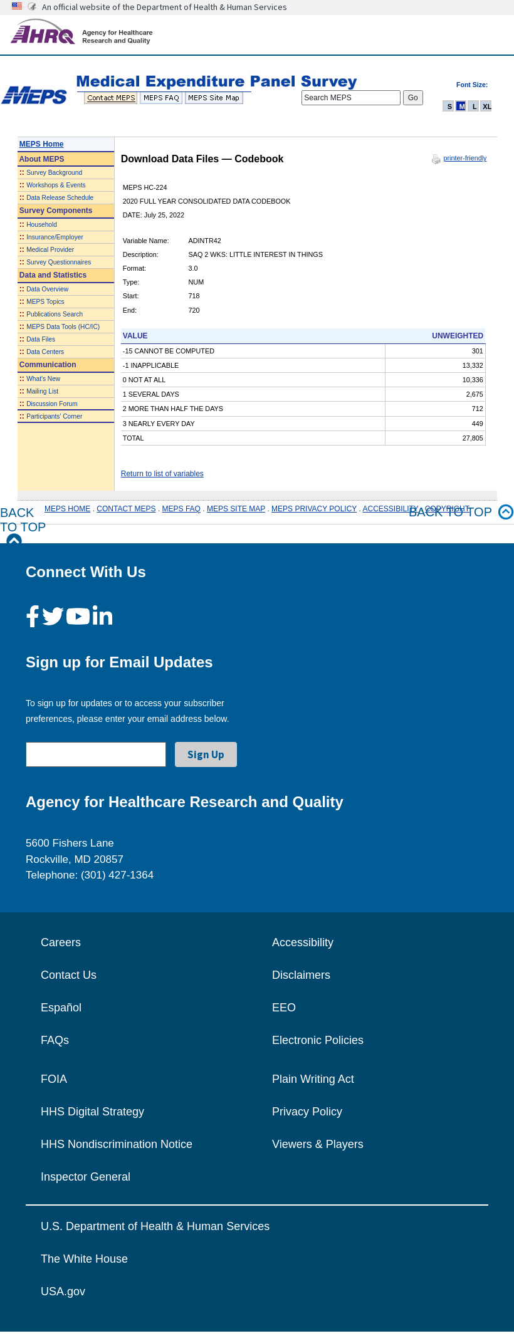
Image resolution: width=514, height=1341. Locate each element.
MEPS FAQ (181, 508)
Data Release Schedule (59, 197)
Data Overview (47, 289)
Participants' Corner (54, 416)
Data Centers (45, 351)
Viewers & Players (318, 1144)
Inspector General (85, 1177)
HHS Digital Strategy (92, 1111)
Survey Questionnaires (58, 262)
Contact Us (69, 975)
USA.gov (63, 1291)
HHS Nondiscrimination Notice (116, 1144)
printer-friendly (464, 158)
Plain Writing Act (313, 1079)
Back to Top (23, 527)
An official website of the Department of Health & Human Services (164, 7)
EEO (284, 1007)
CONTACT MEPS (126, 508)
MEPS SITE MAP (236, 508)
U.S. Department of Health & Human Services (155, 1226)
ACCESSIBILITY (391, 508)
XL (487, 106)
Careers (61, 942)
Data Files (40, 339)
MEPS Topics (45, 301)
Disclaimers (301, 975)
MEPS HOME (67, 508)
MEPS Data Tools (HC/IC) (63, 326)
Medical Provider (50, 249)
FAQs (55, 1040)
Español (61, 1007)
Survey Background (54, 172)
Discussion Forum (52, 403)
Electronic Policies (318, 1040)
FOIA (54, 1079)
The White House (84, 1259)
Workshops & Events (55, 185)
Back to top (461, 512)
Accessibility (302, 942)
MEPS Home (41, 144)
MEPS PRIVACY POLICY (314, 508)
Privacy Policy (307, 1111)
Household (41, 224)
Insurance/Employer (54, 237)
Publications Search (54, 314)
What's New (43, 378)
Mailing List (42, 391)
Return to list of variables (162, 473)
